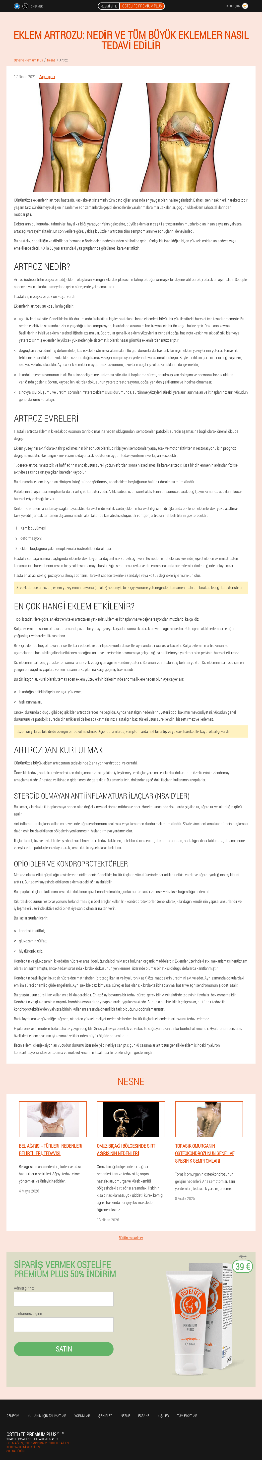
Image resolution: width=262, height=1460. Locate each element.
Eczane (143, 1415)
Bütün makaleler (131, 1237)
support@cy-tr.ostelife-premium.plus (32, 1439)
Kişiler (163, 1415)
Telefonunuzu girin (28, 1313)
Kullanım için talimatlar (46, 1415)
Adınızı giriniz (24, 1288)
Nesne (125, 1415)
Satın (64, 1348)
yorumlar (82, 1415)
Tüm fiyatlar (187, 1415)
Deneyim (12, 1415)
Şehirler (105, 1415)
